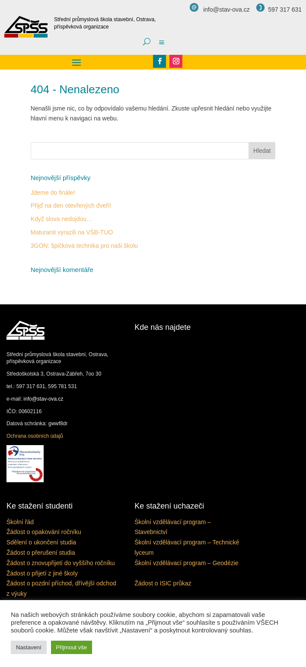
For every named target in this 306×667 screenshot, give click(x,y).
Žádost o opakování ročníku (43, 531)
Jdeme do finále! (53, 192)
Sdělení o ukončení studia (41, 542)
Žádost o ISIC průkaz (162, 583)
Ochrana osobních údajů (34, 436)
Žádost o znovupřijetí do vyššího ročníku (60, 563)
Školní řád (20, 521)
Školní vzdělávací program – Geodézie (186, 563)
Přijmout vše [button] (71, 647)
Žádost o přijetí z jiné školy (42, 573)
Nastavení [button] (28, 647)
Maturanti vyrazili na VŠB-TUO (72, 232)
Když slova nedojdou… (61, 218)
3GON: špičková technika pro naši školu (84, 245)
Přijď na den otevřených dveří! (71, 205)
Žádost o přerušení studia (40, 552)
